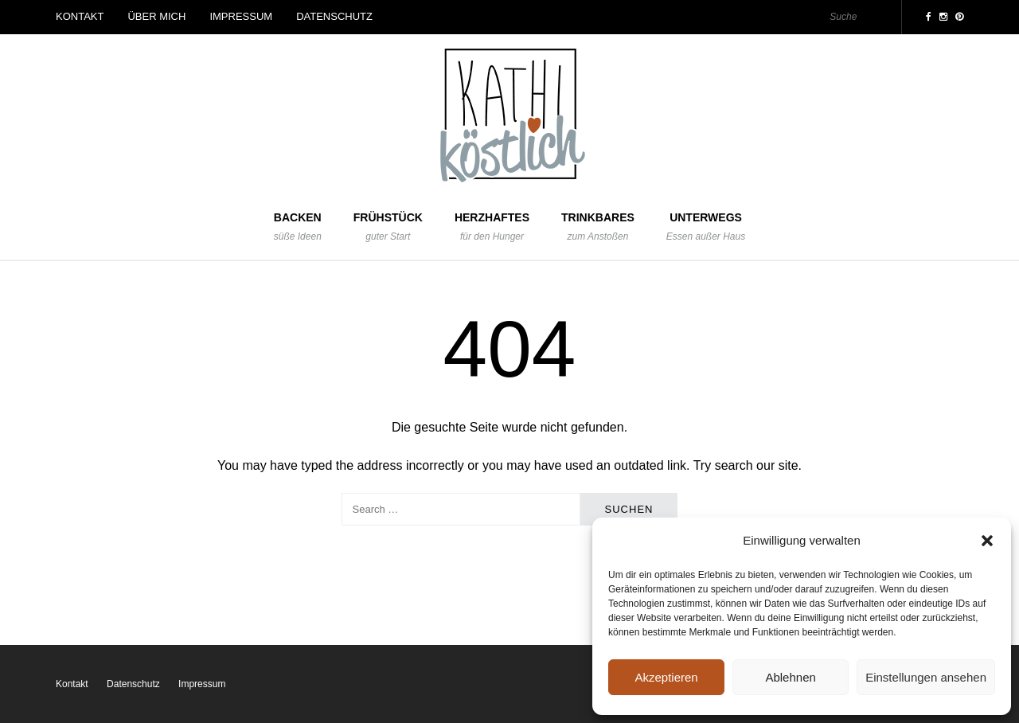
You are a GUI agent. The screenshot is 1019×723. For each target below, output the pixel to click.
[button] (987, 541)
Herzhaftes (492, 227)
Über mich (156, 16)
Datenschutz (334, 16)
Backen (298, 227)
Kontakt (79, 16)
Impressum (240, 16)
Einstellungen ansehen (925, 677)
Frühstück (388, 227)
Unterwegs (705, 227)
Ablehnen (790, 677)
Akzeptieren (665, 677)
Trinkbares (597, 227)
